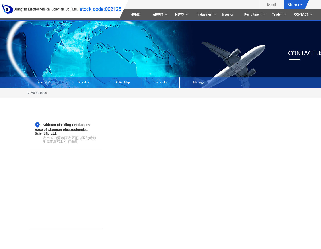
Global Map (45, 82)
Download (83, 82)
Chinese (293, 4)
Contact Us (160, 82)
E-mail (271, 4)
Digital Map (122, 82)
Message (198, 82)
